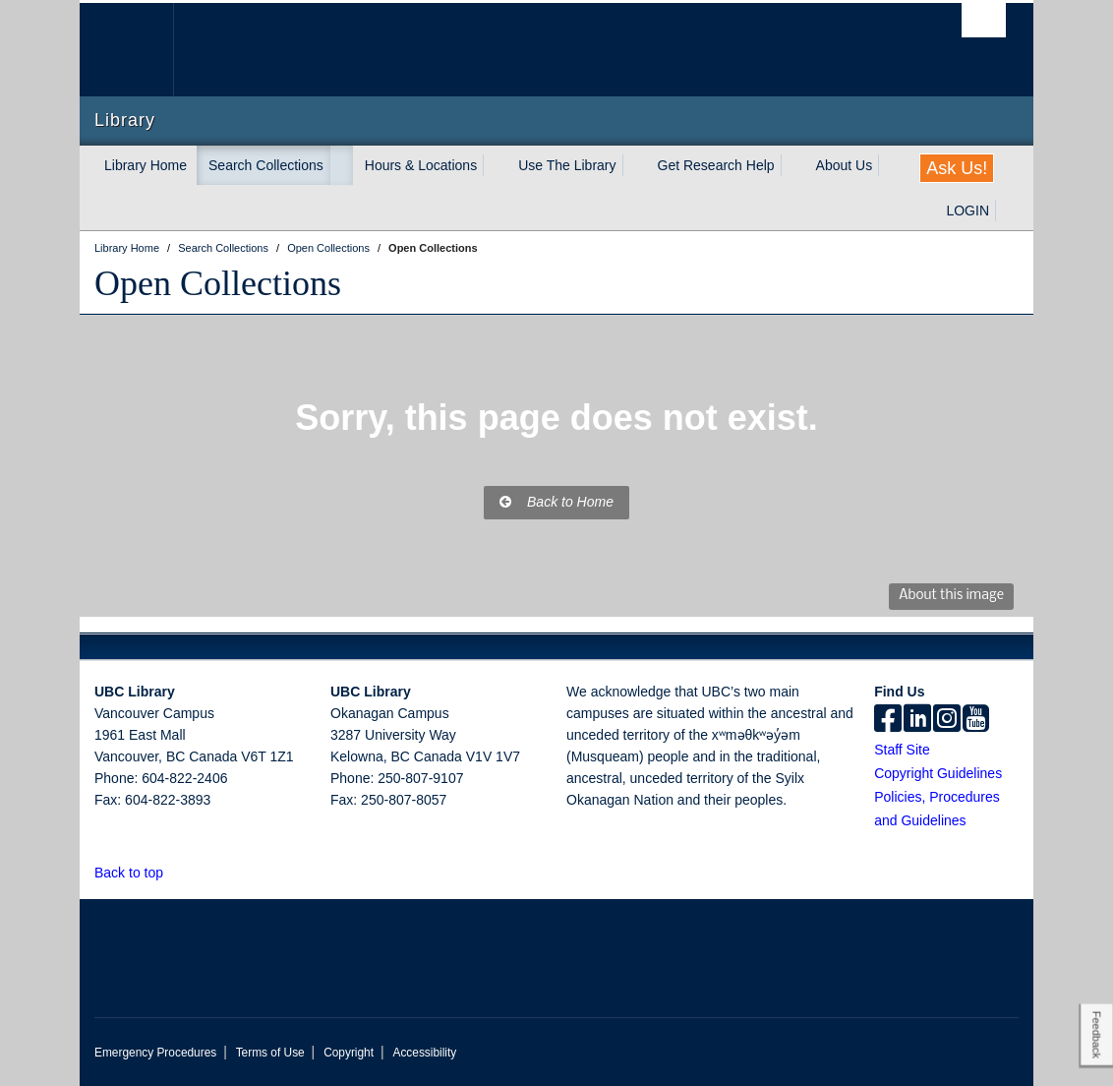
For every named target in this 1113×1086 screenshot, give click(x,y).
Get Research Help (716, 165)
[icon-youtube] (976, 720)
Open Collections (217, 283)
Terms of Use (270, 1052)
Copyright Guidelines (938, 773)
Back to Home (556, 502)
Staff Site (902, 749)
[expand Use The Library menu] (634, 165)
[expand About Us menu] (890, 165)
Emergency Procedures (155, 1052)
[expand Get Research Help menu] (792, 165)
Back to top (138, 872)
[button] (174, 872)
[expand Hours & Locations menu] (494, 165)
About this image (951, 595)
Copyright (348, 1052)
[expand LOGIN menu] (1007, 210)
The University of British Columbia (141, 49)
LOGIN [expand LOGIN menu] (967, 210)
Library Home (145, 165)
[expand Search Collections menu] (341, 165)
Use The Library (566, 165)
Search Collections (265, 165)
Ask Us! (956, 168)
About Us (844, 165)
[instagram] (947, 720)
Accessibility (424, 1052)
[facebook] (888, 720)
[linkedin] (917, 720)
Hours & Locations (421, 165)
